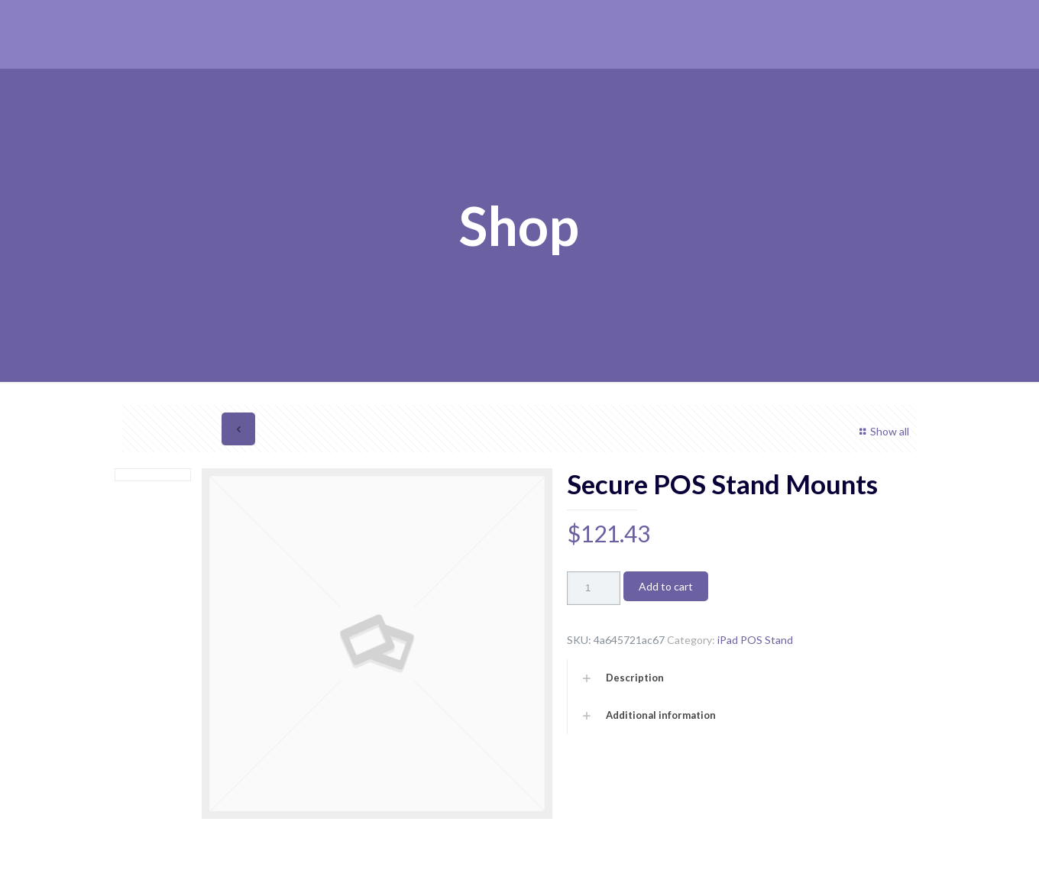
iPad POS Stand (755, 639)
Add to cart (666, 586)
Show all (882, 431)
